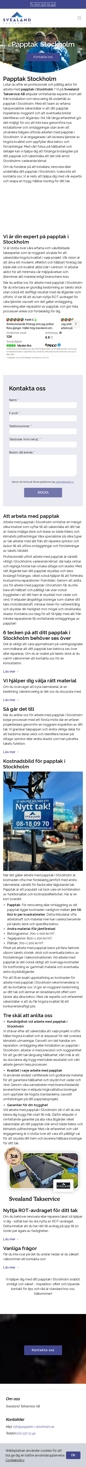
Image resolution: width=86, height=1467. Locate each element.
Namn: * (43, 403)
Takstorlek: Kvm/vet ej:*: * (43, 443)
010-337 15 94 (43, 4)
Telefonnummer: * (43, 430)
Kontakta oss (43, 57)
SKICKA (43, 492)
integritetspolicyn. (65, 482)
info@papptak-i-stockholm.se (33, 1427)
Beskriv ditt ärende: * (43, 464)
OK (73, 1455)
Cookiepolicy (15, 1460)
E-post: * (43, 416)
